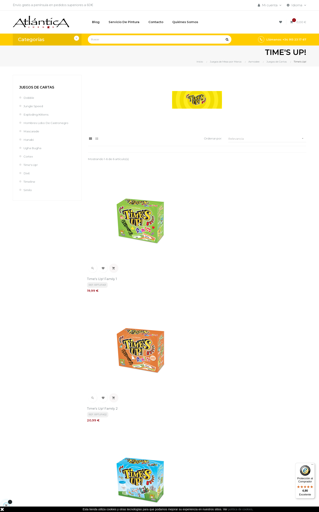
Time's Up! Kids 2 (101, 337)
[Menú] (312, 465)
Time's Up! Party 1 (176, 337)
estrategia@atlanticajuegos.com (38, 478)
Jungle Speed (34, 106)
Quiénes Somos (150, 473)
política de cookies (240, 509)
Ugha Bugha (33, 148)
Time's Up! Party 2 (251, 337)
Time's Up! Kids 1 (250, 243)
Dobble (29, 98)
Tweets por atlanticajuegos (258, 453)
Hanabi (29, 140)
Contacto (145, 480)
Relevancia (267, 138)
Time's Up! (31, 165)
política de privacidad (104, 415)
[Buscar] (159, 39)
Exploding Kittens (37, 114)
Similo (28, 190)
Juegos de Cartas (36, 87)
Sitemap (194, 476)
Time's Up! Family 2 (178, 243)
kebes (98, 505)
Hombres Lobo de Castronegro (48, 123)
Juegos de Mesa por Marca (209, 454)
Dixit (26, 173)
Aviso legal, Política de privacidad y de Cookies (156, 464)
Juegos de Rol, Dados (205, 462)
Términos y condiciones (156, 454)
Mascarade (32, 131)
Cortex (28, 156)
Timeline (29, 182)
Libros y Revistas (200, 469)
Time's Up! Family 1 (103, 243)
